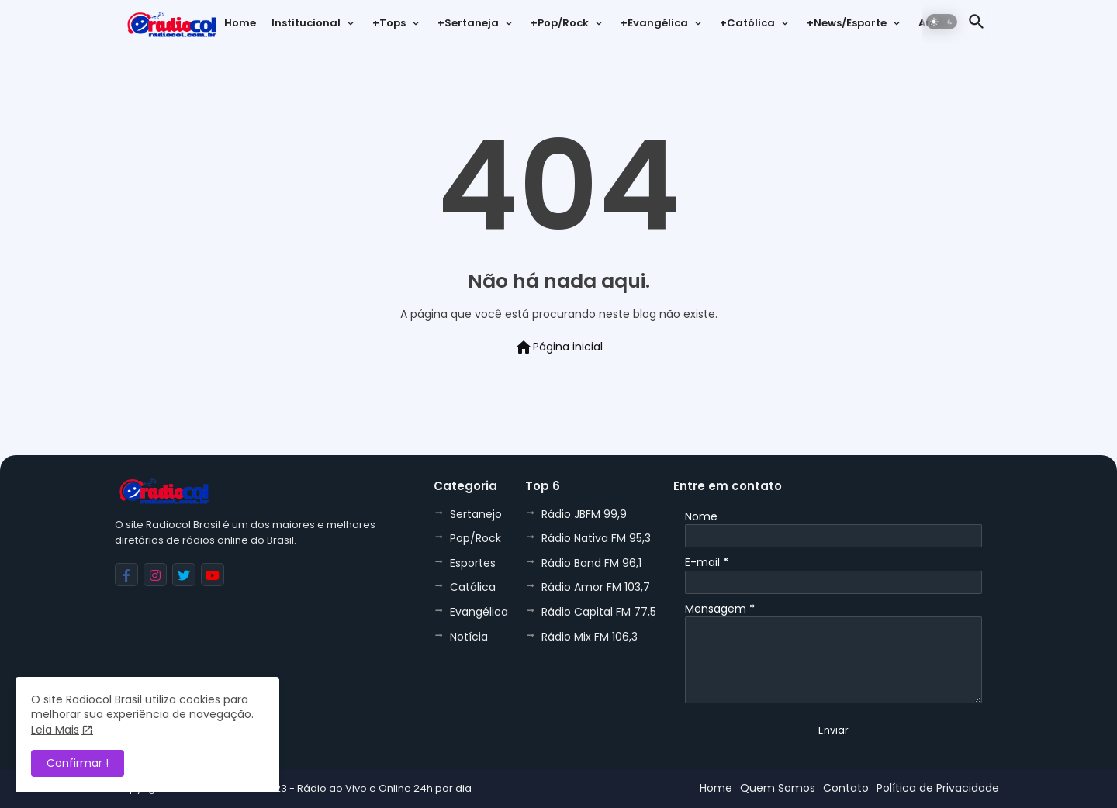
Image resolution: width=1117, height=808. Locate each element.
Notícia (469, 636)
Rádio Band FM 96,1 (591, 563)
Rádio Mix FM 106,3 (589, 636)
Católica (473, 587)
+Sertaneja (468, 23)
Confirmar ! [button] (78, 763)
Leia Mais (55, 729)
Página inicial (558, 347)
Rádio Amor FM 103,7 (595, 587)
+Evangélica (654, 23)
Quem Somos (777, 788)
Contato (846, 788)
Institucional (306, 23)
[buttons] (126, 574)
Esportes (473, 563)
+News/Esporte (847, 23)
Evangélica (479, 612)
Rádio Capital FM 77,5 (598, 612)
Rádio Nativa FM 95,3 (596, 538)
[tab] (240, 27)
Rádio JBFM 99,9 (584, 514)
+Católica (747, 23)
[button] (941, 21)
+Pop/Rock (560, 23)
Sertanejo (476, 514)
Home (240, 23)
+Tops (389, 23)
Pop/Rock (475, 538)
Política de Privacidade (938, 788)
